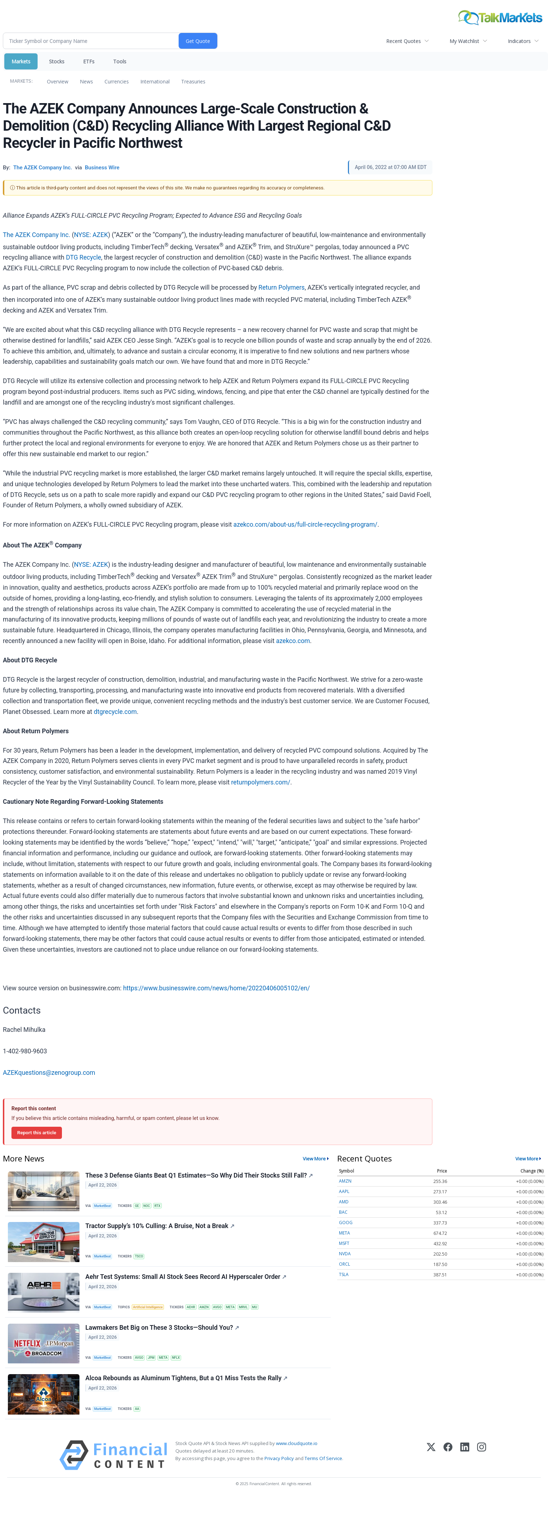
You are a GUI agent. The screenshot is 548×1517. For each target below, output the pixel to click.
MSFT (344, 1243)
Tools (119, 61)
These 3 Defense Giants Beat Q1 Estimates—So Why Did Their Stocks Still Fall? (200, 1176)
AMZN (212, 1316)
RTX (163, 1206)
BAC (343, 1212)
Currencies (117, 81)
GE (141, 1206)
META (241, 1316)
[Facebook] (448, 1474)
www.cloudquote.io (296, 1462)
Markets (20, 61)
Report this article (36, 1132)
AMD (344, 1202)
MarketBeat (105, 1206)
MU (268, 1316)
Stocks (56, 61)
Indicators (519, 41)
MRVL (256, 1316)
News (86, 81)
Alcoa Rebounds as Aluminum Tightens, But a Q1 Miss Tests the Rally (188, 1394)
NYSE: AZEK (91, 234)
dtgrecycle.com (115, 711)
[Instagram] (481, 1474)
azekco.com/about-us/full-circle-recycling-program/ (305, 524)
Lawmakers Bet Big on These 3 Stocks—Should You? (163, 1340)
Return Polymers (281, 287)
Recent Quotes (403, 41)
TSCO (143, 1261)
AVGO (227, 1316)
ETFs (88, 61)
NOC (151, 1206)
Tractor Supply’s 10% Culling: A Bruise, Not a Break (161, 1231)
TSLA (344, 1274)
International (155, 81)
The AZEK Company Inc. (36, 234)
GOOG (346, 1222)
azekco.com (293, 640)
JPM (156, 1370)
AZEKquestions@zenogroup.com (49, 1072)
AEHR (197, 1316)
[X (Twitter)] (431, 1474)
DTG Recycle (83, 257)
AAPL (344, 1191)
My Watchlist (464, 41)
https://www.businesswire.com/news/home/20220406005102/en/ (216, 988)
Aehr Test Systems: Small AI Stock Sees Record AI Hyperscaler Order (187, 1285)
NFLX (184, 1370)
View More (314, 1158)
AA (141, 1425)
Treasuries (193, 81)
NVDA (345, 1254)
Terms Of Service (323, 1477)
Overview (57, 81)
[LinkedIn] (464, 1474)
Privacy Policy (279, 1477)
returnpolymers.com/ (260, 782)
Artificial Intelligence (152, 1316)
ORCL (344, 1264)
